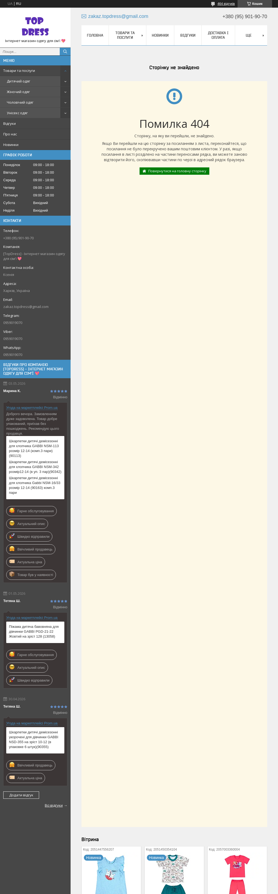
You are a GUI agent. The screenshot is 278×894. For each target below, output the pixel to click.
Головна (95, 35)
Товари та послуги (19, 70)
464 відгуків (226, 4)
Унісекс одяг (17, 112)
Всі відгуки (54, 805)
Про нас (10, 134)
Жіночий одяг (18, 91)
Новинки (10, 144)
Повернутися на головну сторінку (177, 170)
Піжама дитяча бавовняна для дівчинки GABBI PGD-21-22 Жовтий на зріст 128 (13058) (34, 631)
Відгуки (9, 123)
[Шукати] (65, 51)
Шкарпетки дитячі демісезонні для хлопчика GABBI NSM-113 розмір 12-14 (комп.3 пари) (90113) (34, 448)
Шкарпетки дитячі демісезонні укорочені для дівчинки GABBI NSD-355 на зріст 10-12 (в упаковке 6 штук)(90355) (33, 739)
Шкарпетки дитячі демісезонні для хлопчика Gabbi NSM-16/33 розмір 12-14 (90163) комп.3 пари (34, 485)
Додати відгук (21, 795)
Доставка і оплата (218, 35)
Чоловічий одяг (20, 102)
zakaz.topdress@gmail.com (26, 306)
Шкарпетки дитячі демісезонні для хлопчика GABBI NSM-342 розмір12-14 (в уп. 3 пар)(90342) (35, 467)
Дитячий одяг (18, 81)
